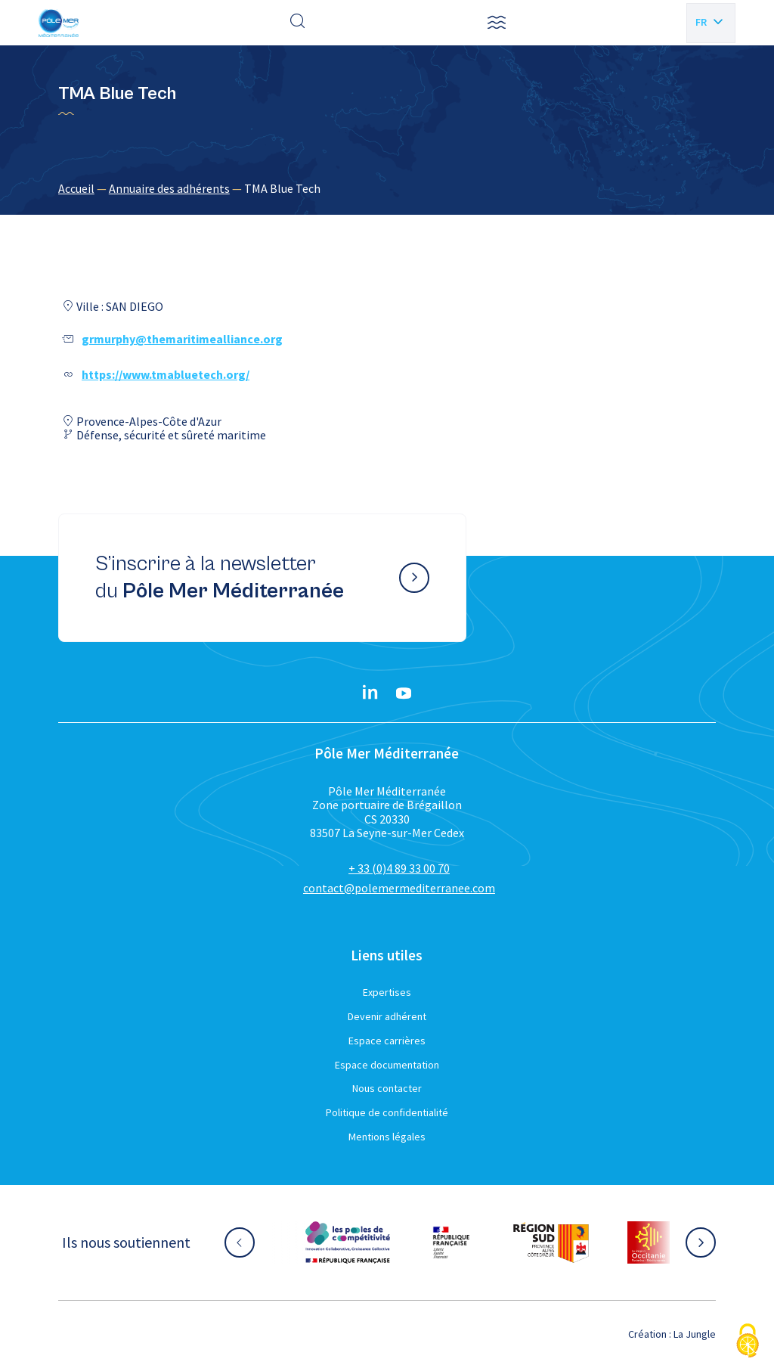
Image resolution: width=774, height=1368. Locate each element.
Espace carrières (387, 1040)
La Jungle (694, 1334)
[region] (387, 188)
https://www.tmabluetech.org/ (165, 374)
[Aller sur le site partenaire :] (347, 1242)
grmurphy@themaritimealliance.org (182, 338)
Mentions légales (387, 1136)
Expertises (387, 992)
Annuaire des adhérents (169, 188)
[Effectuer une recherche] (298, 22)
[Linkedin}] (370, 693)
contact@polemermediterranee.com (399, 887)
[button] (496, 23)
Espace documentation (387, 1065)
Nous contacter (387, 1088)
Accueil (76, 188)
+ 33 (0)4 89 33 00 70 (399, 868)
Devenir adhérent (387, 1016)
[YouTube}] (403, 693)
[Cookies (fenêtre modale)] (747, 1342)
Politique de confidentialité (387, 1112)
